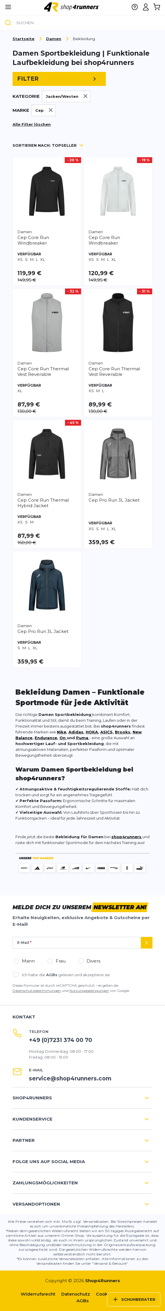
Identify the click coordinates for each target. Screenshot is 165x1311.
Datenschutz (75, 1294)
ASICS (106, 732)
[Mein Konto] (146, 7)
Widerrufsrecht (38, 1294)
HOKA (92, 732)
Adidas (76, 732)
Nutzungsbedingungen (89, 990)
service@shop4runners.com (70, 1078)
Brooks (122, 732)
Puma (82, 737)
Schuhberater (133, 1299)
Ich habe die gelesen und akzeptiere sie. (66, 974)
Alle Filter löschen (32, 124)
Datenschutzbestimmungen (37, 990)
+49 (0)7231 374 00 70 (60, 1040)
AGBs (51, 974)
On (63, 737)
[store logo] (71, 6)
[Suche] (8, 23)
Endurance (46, 737)
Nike (61, 732)
